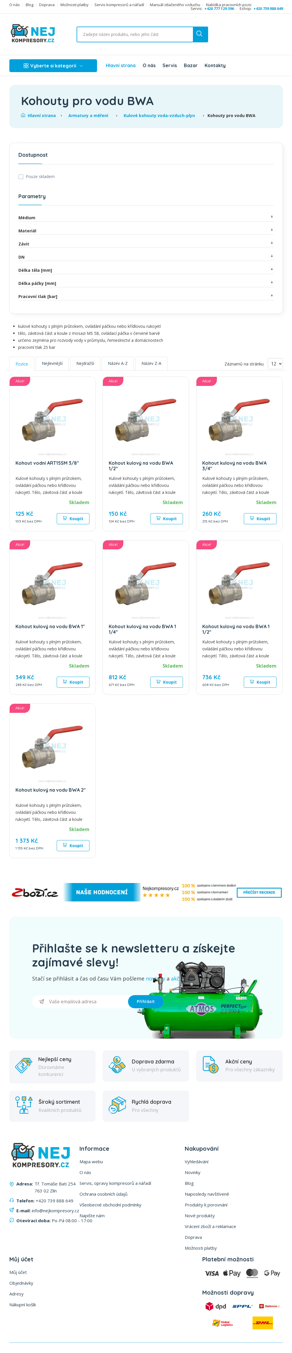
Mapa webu (91, 1161)
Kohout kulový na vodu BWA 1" (50, 626)
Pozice (21, 364)
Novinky (193, 1172)
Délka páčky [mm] (146, 283)
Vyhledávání (196, 1161)
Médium (146, 217)
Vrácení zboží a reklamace (210, 1226)
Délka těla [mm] (146, 270)
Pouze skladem (40, 176)
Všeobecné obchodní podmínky (110, 1205)
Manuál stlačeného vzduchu (175, 5)
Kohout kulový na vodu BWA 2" (50, 790)
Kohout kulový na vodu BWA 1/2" (141, 465)
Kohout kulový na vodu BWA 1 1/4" (142, 629)
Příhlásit (146, 1001)
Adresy (16, 1294)
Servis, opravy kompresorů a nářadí (115, 1183)
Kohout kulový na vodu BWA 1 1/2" (235, 629)
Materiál (146, 230)
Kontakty (215, 65)
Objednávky (21, 1283)
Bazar (191, 65)
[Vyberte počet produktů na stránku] (275, 363)
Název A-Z (118, 363)
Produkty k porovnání (206, 1205)
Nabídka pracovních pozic (229, 5)
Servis (170, 65)
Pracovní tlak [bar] (146, 296)
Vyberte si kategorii (53, 66)
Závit (146, 244)
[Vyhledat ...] (127, 34)
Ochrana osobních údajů (103, 1194)
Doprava (47, 5)
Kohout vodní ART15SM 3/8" (47, 463)
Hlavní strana (121, 65)
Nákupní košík (22, 1304)
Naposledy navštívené (207, 1194)
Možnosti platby (75, 5)
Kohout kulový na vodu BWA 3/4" (234, 465)
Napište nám (92, 1215)
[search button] (200, 34)
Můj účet (18, 1272)
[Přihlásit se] (80, 1001)
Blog (29, 5)
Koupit (73, 518)
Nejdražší (85, 363)
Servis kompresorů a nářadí (119, 5)
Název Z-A (151, 363)
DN (146, 257)
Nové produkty (200, 1215)
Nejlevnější (52, 363)
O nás (14, 5)
